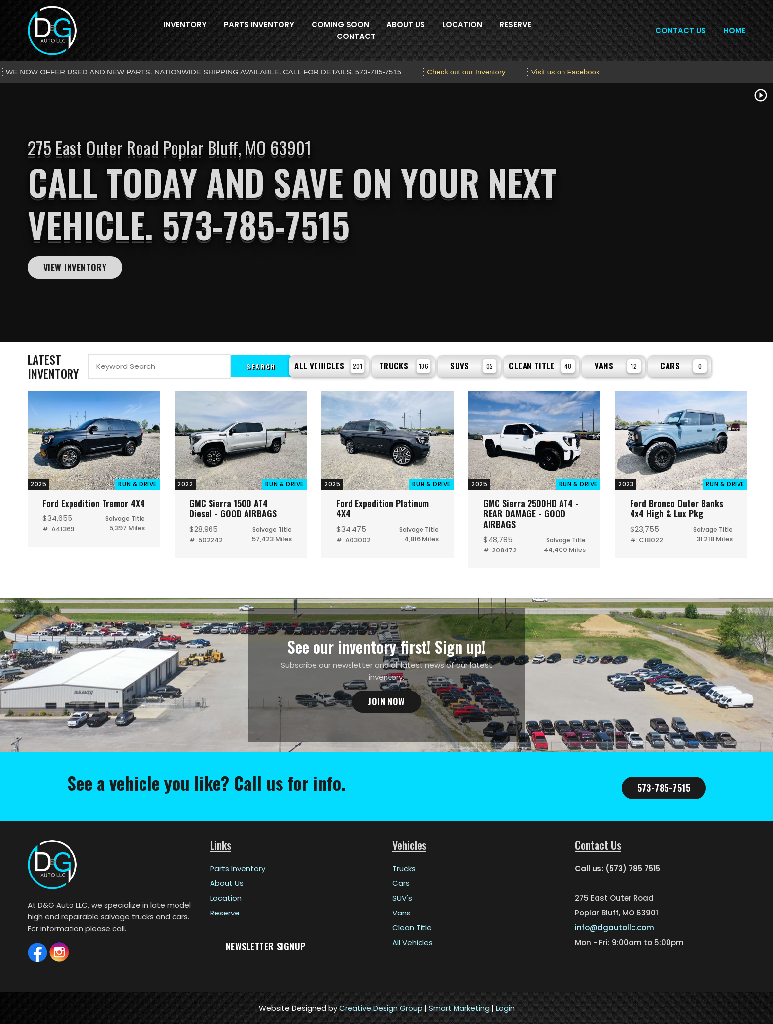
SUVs (473, 366)
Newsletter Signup (266, 946)
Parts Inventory (259, 24)
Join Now (386, 701)
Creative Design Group (380, 1008)
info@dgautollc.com (614, 927)
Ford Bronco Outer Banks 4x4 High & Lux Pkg (676, 508)
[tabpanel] (386, 212)
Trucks (405, 366)
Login (505, 1008)
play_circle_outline (760, 95)
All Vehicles (329, 366)
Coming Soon (340, 24)
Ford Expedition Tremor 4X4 (93, 503)
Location (462, 24)
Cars (683, 366)
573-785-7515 (663, 787)
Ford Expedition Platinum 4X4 (382, 508)
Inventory (185, 24)
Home (734, 30)
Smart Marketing (459, 1008)
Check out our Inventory (466, 72)
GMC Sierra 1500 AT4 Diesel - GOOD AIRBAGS (233, 508)
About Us (405, 24)
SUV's (402, 898)
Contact (356, 36)
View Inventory (74, 267)
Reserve (515, 24)
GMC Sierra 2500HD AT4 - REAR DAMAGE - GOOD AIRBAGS (531, 514)
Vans (618, 366)
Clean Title (542, 366)
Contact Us (680, 30)
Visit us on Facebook (565, 72)
